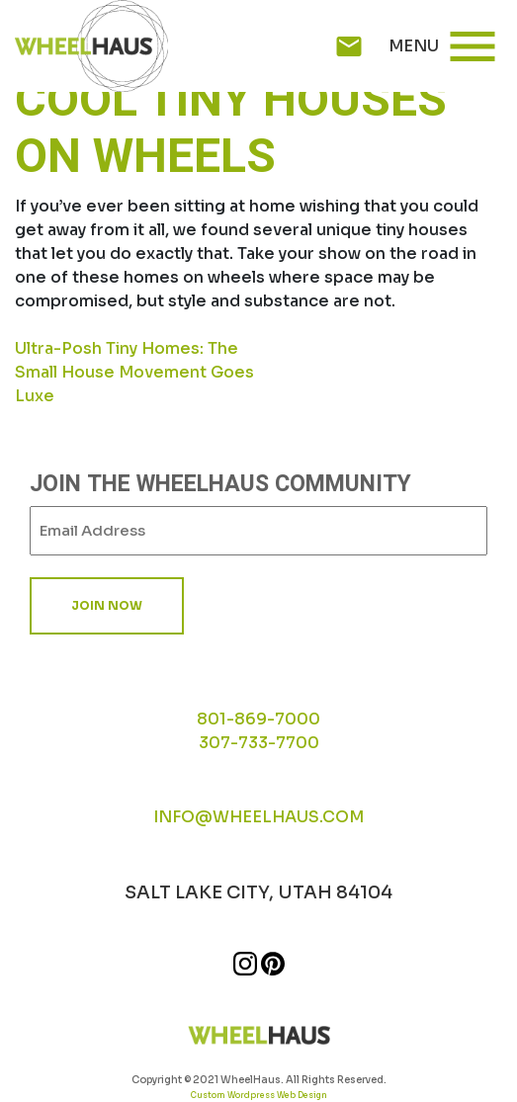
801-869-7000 (258, 719)
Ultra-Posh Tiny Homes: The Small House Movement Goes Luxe (134, 372)
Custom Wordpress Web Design (259, 1095)
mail (349, 46)
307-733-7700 (259, 742)
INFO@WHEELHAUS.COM (258, 816)
